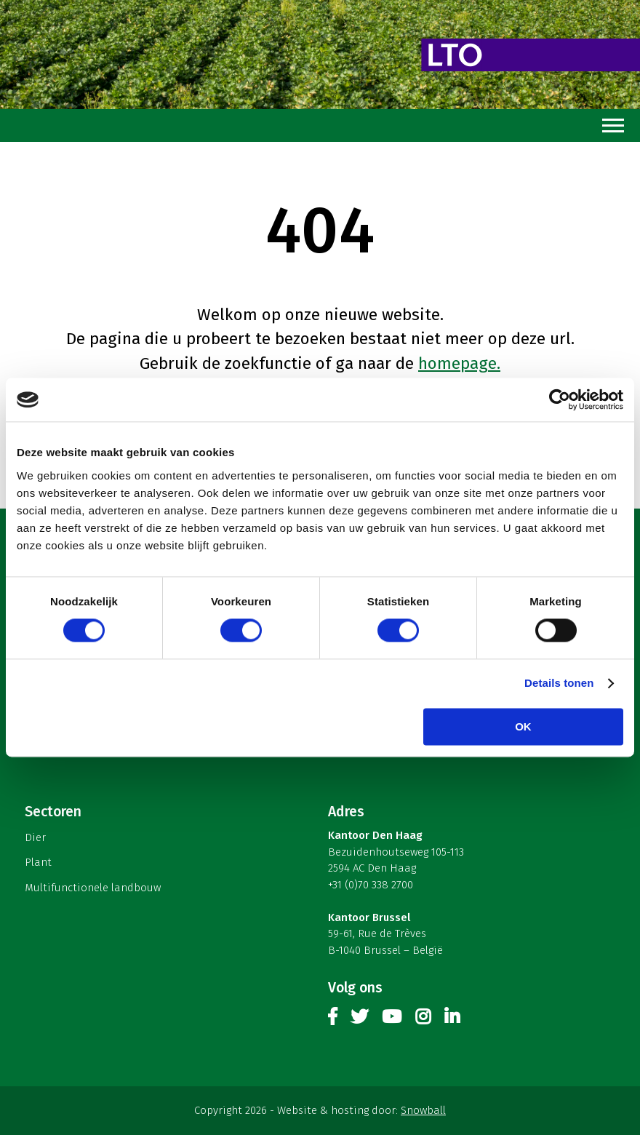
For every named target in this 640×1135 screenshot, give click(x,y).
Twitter (359, 1019)
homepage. (459, 363)
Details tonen (558, 683)
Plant (38, 862)
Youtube (391, 1019)
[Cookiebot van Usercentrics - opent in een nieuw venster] (559, 399)
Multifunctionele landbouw (93, 887)
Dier (35, 837)
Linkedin (452, 1019)
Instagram (423, 1019)
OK (523, 727)
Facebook (332, 1019)
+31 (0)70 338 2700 (370, 884)
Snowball (423, 1110)
